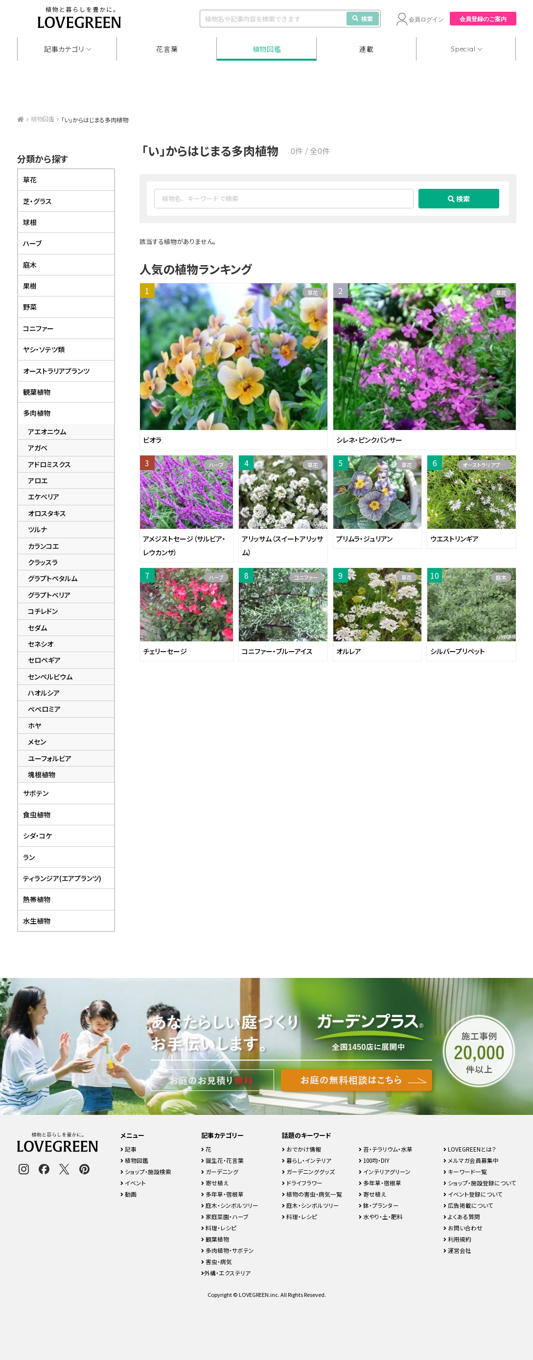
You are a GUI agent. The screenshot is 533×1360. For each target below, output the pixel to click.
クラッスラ (43, 562)
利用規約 (457, 1239)
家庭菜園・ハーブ (225, 1216)
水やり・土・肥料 (381, 1216)
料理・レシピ (218, 1228)
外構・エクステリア (226, 1273)
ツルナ (37, 529)
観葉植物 (36, 392)
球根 (30, 222)
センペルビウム (50, 676)
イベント (133, 1183)
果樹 (30, 286)
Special (463, 49)
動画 (128, 1194)
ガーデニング (219, 1171)
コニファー (306, 577)
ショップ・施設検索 (145, 1171)
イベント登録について (473, 1194)
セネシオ (40, 644)
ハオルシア (44, 693)
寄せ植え (215, 1183)
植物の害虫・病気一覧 (312, 1194)
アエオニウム (47, 431)
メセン (37, 742)
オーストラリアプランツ (487, 465)
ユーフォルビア (49, 758)
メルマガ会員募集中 (471, 1160)
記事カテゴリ (64, 49)
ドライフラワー (302, 1183)
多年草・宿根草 (222, 1194)
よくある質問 (461, 1216)
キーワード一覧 (465, 1171)
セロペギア (44, 660)
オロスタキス (47, 513)
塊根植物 (41, 774)
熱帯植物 (36, 899)
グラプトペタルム (52, 578)
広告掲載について (468, 1205)
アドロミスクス (49, 464)
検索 (362, 18)
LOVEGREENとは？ (469, 1149)
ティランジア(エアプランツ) (62, 878)
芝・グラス (37, 201)
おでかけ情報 (301, 1149)
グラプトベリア (49, 595)
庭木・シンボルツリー (229, 1205)
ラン (29, 857)
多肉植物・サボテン (227, 1250)
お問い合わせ (463, 1228)
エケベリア (43, 496)
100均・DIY (374, 1160)
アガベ (37, 448)
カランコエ (43, 546)
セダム (37, 628)
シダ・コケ (37, 835)
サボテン (35, 793)
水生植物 (36, 921)
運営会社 (457, 1250)
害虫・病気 (216, 1261)
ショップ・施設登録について (479, 1183)
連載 (366, 49)
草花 (312, 292)
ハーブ (216, 465)
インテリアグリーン (385, 1171)
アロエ (37, 480)
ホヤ (34, 725)
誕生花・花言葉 (222, 1160)
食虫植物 (36, 814)
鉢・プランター (379, 1205)
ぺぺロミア (44, 709)
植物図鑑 (267, 49)
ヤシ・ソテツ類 (44, 349)
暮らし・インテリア (306, 1160)
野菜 (30, 307)
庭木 (501, 577)
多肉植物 (36, 413)
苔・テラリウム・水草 (386, 1149)
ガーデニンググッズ (308, 1171)
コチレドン (43, 611)
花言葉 (167, 49)
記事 (128, 1149)
